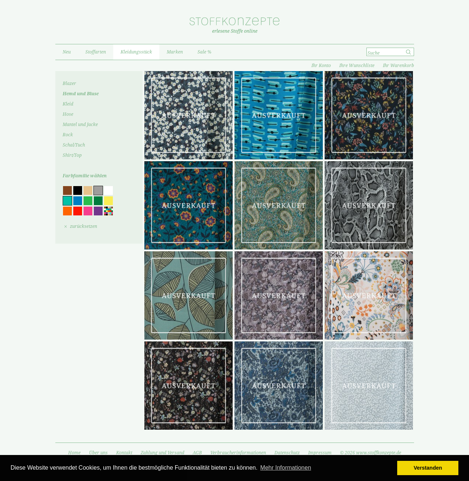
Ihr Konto (321, 65)
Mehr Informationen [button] (285, 468)
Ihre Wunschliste (356, 65)
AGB (197, 452)
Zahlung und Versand (162, 452)
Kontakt (124, 452)
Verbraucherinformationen (238, 452)
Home (74, 452)
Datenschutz (287, 452)
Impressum (320, 452)
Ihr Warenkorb (398, 65)
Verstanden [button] (428, 468)
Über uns (98, 452)
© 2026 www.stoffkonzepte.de (370, 452)
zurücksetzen (83, 226)
